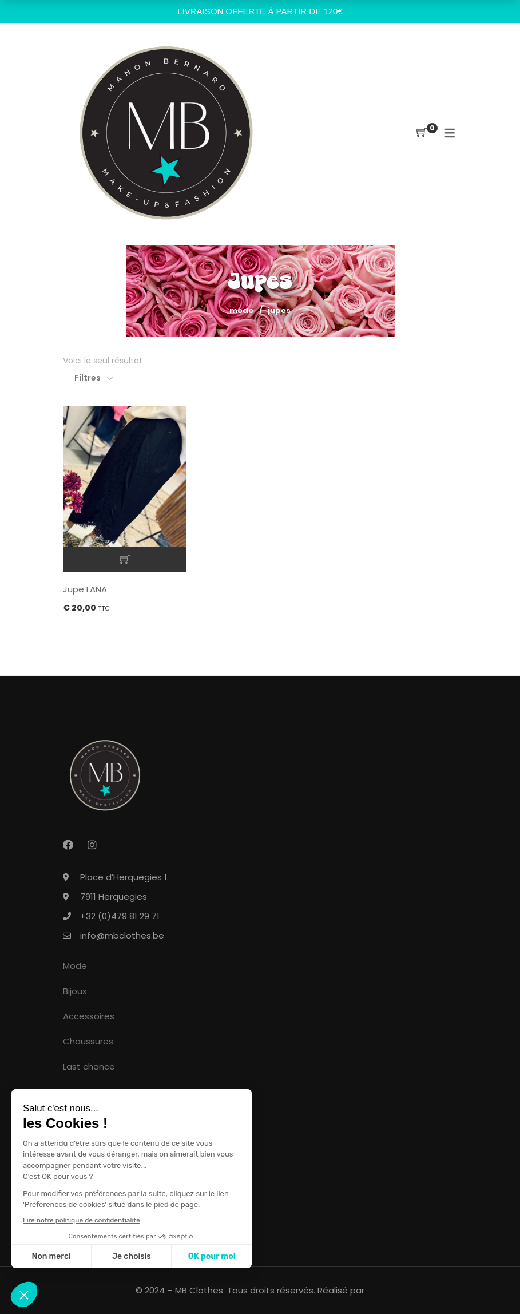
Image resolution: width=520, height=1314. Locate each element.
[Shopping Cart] (421, 133)
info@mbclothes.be (122, 935)
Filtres (87, 377)
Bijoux (74, 991)
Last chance (89, 1066)
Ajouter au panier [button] (125, 559)
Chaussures (88, 1041)
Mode (241, 310)
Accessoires (88, 1016)
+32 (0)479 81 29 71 (120, 916)
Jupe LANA (85, 589)
